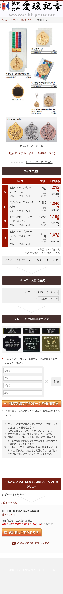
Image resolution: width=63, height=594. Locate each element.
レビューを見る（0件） (39, 162)
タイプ (9, 260)
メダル (13, 20)
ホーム (4, 20)
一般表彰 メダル (26, 20)
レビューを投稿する (11, 502)
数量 (40, 260)
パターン (30, 292)
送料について (9, 514)
